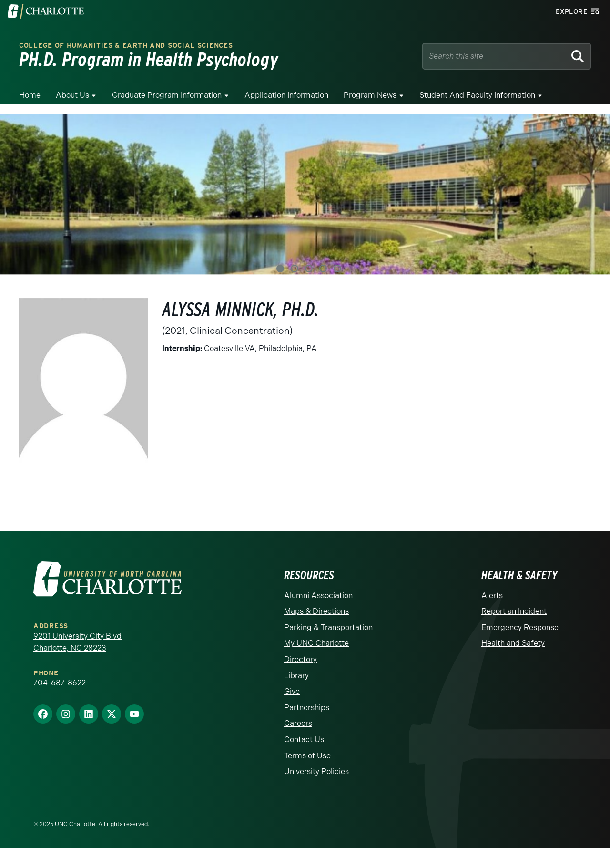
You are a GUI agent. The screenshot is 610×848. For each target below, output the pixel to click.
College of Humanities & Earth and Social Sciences (126, 45)
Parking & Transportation (328, 627)
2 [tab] (294, 268)
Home (30, 95)
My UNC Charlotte (316, 643)
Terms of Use (307, 755)
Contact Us (304, 739)
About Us (72, 95)
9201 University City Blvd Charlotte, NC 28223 (77, 642)
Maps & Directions (316, 611)
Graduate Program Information (167, 95)
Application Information (286, 95)
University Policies (316, 771)
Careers (298, 723)
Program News (370, 95)
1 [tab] (280, 268)
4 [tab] (323, 268)
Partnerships (306, 707)
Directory (300, 659)
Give (292, 691)
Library (296, 675)
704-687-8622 (59, 682)
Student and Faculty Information (477, 95)
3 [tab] (309, 268)
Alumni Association (318, 595)
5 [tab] (337, 268)
